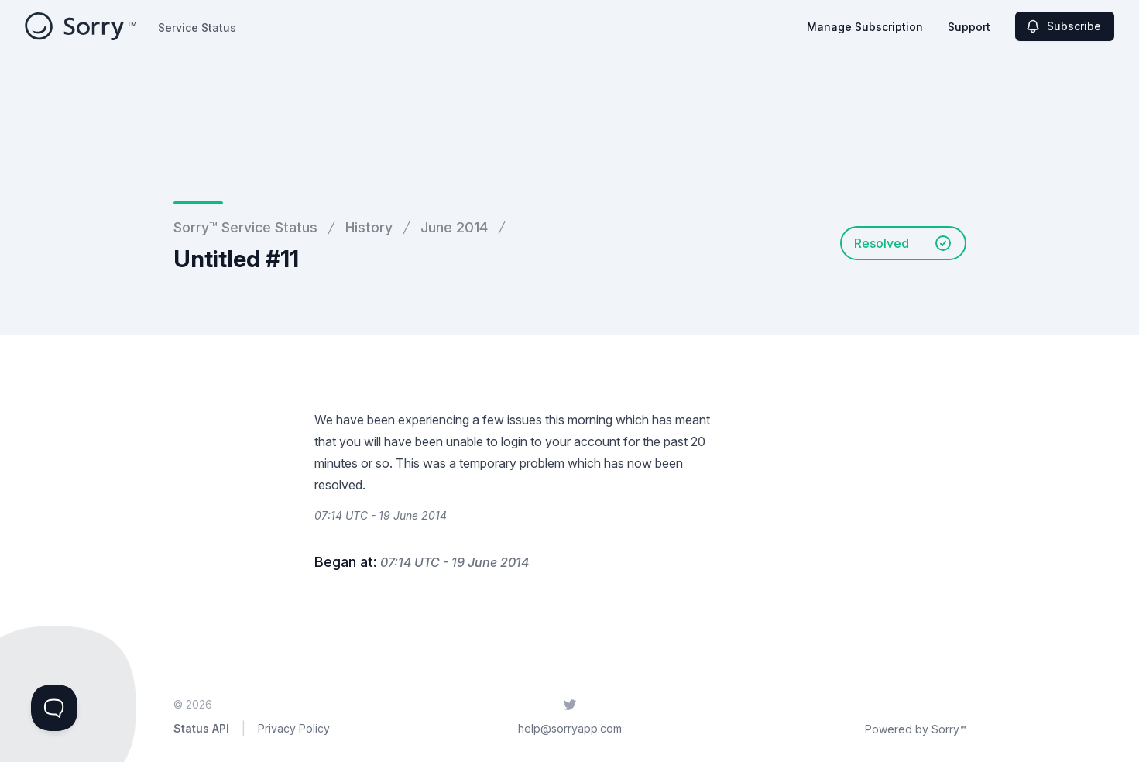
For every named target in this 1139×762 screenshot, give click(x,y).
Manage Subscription (865, 26)
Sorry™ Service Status (245, 227)
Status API (201, 728)
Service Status (197, 27)
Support (969, 26)
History (369, 227)
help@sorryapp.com (570, 728)
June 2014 (454, 227)
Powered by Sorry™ (915, 729)
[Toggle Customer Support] (54, 708)
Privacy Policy (294, 728)
